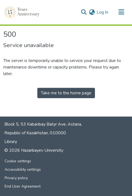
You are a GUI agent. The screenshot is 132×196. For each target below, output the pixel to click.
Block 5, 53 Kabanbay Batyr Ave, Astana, (43, 124)
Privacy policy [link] (16, 178)
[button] (22, 12)
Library (10, 142)
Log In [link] (102, 12)
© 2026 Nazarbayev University (33, 150)
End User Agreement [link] (23, 186)
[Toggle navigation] (121, 12)
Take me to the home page (66, 93)
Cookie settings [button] (18, 161)
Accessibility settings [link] (23, 169)
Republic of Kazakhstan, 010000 (35, 133)
